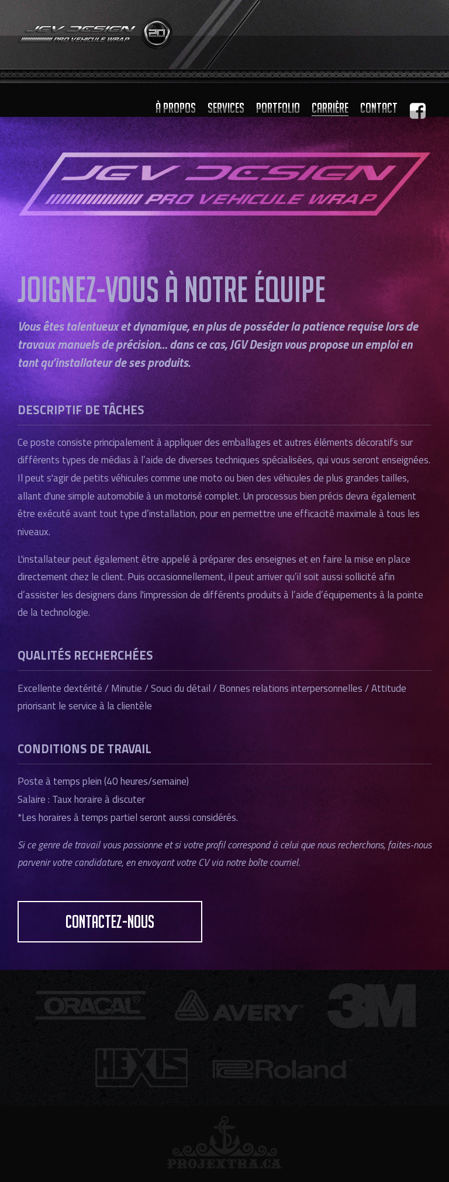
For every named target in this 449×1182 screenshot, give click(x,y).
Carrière (330, 107)
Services (226, 107)
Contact (379, 107)
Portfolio (278, 107)
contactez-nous (109, 921)
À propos (176, 107)
